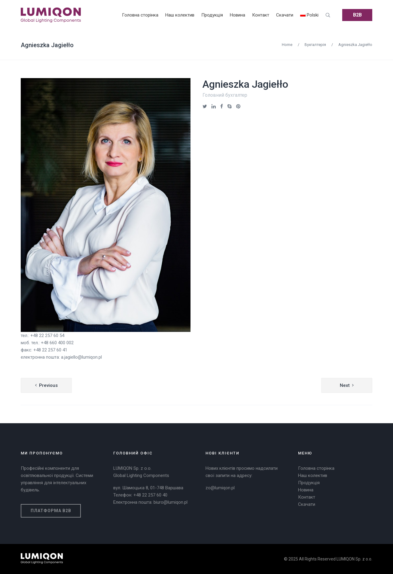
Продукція (309, 482)
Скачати (306, 504)
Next (345, 385)
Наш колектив (312, 475)
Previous (48, 385)
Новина (305, 490)
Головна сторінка (316, 468)
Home (287, 44)
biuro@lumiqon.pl (170, 502)
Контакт (306, 497)
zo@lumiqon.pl (220, 487)
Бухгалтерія (315, 44)
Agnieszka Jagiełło (47, 45)
